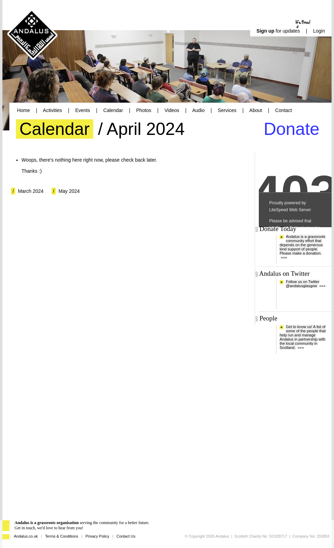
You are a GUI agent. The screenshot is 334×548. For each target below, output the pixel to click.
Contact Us (125, 536)
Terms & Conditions (61, 536)
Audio (198, 110)
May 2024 (69, 191)
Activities (52, 110)
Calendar (113, 110)
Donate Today (278, 228)
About (255, 110)
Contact (283, 110)
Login (319, 31)
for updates (278, 31)
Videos (172, 110)
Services (227, 110)
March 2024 (31, 191)
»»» (284, 257)
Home (23, 110)
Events (82, 110)
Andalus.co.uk (26, 536)
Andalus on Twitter (284, 273)
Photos (143, 110)
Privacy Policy (97, 536)
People (269, 318)
